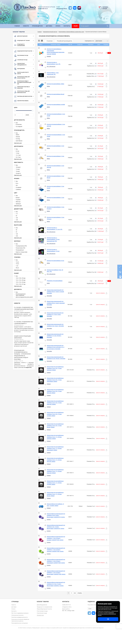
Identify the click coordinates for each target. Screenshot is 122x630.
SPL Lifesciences (51, 66)
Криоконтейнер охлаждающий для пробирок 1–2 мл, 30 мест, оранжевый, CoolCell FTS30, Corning (56, 561)
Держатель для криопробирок (54, 280)
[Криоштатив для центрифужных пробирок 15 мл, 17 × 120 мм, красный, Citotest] (41, 473)
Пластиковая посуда (42, 611)
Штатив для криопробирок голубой (56, 104)
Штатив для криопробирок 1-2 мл (55, 145)
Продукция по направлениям (44, 607)
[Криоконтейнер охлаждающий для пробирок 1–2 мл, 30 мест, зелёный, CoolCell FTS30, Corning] (41, 551)
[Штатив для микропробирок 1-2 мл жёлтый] (41, 126)
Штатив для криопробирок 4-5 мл (55, 260)
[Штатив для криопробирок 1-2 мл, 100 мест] (41, 219)
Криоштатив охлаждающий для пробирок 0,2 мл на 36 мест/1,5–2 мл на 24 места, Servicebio (55, 347)
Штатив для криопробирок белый (55, 94)
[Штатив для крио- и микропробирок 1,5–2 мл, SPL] (41, 230)
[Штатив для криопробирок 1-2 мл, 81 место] (41, 209)
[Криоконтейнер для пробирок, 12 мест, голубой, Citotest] (41, 506)
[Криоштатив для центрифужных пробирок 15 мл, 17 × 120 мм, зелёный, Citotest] (41, 438)
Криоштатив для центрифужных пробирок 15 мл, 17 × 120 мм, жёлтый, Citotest (55, 460)
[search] (94, 26)
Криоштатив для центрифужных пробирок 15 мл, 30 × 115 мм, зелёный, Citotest (55, 368)
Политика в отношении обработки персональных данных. (107, 614)
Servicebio (49, 295)
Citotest (49, 372)
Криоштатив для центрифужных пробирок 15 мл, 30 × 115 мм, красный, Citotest (55, 402)
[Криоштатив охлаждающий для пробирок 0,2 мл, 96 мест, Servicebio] (41, 359)
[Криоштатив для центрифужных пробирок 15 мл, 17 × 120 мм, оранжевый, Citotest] (41, 450)
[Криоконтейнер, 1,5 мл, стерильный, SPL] (41, 75)
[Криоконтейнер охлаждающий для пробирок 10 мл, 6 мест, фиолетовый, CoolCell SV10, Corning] (41, 517)
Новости (17, 303)
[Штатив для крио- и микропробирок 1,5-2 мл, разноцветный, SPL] (41, 241)
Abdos (48, 86)
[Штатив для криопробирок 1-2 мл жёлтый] (41, 168)
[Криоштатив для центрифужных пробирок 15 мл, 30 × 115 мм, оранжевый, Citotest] (41, 381)
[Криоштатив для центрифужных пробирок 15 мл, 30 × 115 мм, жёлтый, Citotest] (41, 393)
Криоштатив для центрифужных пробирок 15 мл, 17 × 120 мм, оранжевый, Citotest (55, 448)
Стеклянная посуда (42, 613)
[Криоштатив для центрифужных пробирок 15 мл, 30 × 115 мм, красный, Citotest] (41, 404)
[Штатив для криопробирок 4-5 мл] (41, 262)
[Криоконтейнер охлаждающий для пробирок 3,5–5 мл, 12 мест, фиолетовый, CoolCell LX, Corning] (41, 586)
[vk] (74, 8)
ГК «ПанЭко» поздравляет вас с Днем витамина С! (23, 322)
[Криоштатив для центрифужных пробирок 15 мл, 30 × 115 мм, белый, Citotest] (41, 427)
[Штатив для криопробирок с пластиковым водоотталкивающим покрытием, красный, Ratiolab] (41, 53)
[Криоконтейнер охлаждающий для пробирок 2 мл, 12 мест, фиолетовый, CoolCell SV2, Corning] (41, 528)
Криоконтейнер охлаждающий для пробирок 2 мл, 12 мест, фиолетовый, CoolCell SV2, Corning (56, 527)
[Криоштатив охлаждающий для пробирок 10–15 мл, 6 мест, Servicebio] (41, 316)
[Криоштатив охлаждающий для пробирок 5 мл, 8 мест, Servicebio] (41, 326)
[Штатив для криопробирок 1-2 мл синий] (41, 188)
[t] (70, 8)
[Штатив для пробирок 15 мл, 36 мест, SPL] (41, 272)
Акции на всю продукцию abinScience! (22, 337)
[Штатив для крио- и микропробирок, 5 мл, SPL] (41, 65)
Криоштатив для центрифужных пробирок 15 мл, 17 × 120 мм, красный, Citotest (55, 471)
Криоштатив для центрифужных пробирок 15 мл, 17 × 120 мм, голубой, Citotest (55, 482)
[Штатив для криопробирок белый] (41, 96)
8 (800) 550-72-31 (43, 8)
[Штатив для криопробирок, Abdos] (41, 85)
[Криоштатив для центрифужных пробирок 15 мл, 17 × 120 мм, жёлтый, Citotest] (41, 461)
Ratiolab (49, 56)
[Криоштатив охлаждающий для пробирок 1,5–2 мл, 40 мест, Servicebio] (41, 337)
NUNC (48, 283)
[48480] (29, 115)
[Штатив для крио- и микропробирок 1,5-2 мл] (41, 252)
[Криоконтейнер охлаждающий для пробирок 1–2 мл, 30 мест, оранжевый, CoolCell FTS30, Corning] (41, 563)
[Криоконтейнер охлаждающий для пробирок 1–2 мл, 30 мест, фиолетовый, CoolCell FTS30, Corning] (41, 574)
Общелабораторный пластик (44, 609)
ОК (108, 619)
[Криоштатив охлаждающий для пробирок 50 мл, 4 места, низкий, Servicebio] (41, 293)
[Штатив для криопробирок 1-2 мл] (41, 147)
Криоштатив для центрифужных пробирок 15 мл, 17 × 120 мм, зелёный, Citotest (55, 437)
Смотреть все (18, 143)
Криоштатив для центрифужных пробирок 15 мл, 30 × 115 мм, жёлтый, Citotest (55, 391)
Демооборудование (42, 604)
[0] (18, 115)
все (75, 593)
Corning (48, 519)
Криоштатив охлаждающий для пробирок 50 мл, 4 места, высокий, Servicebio (56, 303)
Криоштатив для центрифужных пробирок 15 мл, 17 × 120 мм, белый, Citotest (55, 494)
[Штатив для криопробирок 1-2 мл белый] (41, 178)
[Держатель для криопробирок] (41, 282)
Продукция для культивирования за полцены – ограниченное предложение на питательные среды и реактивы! (22, 355)
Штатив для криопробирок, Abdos (55, 83)
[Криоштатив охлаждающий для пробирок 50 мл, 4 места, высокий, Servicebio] (41, 304)
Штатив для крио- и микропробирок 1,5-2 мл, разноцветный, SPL (53, 239)
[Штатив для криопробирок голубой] (41, 106)
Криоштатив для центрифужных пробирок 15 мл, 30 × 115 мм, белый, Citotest (55, 425)
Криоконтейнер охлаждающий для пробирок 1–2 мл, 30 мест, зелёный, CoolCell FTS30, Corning (56, 549)
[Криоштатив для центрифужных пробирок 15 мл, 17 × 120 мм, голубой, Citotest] (41, 484)
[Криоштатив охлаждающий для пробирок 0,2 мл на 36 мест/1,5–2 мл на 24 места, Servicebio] (41, 348)
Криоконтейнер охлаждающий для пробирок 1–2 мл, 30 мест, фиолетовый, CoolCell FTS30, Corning (56, 572)
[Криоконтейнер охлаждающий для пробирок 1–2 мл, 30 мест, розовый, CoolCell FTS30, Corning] (41, 540)
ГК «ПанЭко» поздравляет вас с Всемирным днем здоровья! (23, 308)
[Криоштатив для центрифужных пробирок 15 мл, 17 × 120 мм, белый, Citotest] (41, 495)
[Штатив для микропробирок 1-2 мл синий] (41, 116)
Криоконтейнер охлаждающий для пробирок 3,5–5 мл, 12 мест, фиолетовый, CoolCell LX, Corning (56, 584)
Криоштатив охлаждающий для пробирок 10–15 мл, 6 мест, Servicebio (55, 314)
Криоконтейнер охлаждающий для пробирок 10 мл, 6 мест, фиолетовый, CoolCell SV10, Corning (56, 515)
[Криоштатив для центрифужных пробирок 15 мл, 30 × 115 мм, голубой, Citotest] (41, 415)
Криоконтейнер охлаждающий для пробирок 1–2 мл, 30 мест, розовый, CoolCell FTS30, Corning (56, 538)
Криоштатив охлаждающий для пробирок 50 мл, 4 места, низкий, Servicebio (55, 291)
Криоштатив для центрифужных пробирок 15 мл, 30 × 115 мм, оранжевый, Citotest (55, 379)
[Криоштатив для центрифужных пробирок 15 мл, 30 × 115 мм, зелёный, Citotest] (41, 370)
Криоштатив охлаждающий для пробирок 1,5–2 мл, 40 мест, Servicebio (55, 335)
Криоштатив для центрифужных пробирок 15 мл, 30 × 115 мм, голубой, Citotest (55, 414)
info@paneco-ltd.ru (61, 8)
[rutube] (79, 8)
